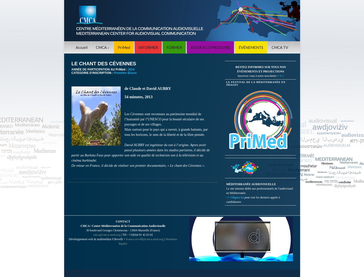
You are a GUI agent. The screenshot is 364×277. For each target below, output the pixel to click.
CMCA (102, 47)
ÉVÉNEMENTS (251, 47)
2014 (131, 69)
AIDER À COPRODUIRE (210, 47)
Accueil (81, 47)
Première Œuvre (125, 73)
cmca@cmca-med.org (106, 234)
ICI (282, 76)
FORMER (174, 47)
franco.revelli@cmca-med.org (144, 239)
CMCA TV (280, 47)
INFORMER (148, 47)
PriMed (124, 47)
